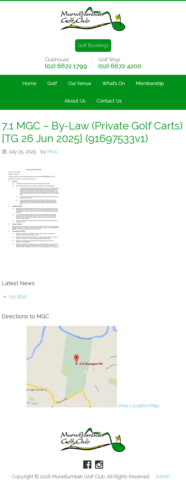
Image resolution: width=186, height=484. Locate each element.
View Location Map (93, 406)
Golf (52, 83)
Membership (150, 83)
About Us (75, 101)
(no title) (18, 297)
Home (29, 83)
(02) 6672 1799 (66, 66)
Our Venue (79, 83)
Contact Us (109, 101)
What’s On (113, 83)
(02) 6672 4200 (119, 66)
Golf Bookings (93, 45)
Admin (163, 476)
